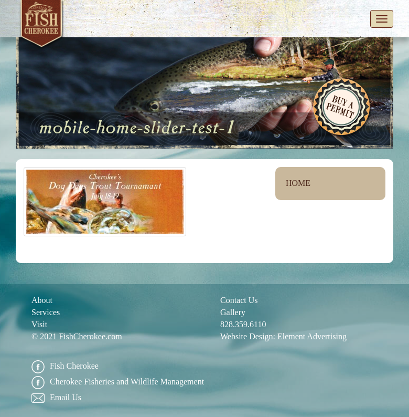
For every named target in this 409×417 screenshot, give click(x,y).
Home (298, 183)
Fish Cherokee (42, 25)
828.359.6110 (243, 324)
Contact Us (239, 300)
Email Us (56, 398)
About (41, 300)
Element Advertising (312, 336)
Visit (39, 324)
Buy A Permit (342, 108)
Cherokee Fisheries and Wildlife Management (117, 382)
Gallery (232, 312)
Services (45, 312)
